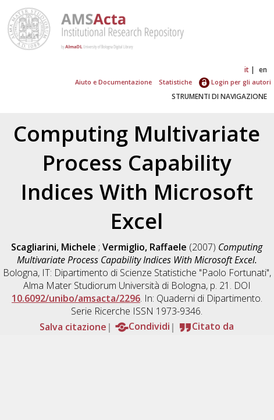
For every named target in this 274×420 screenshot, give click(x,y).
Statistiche (175, 81)
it (246, 70)
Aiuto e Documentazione (113, 81)
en (263, 70)
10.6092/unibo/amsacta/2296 (76, 298)
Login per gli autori (235, 81)
